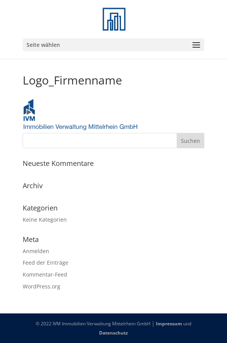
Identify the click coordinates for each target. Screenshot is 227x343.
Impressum (169, 323)
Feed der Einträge (45, 262)
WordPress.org (41, 286)
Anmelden (36, 251)
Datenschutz (113, 333)
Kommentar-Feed (45, 274)
